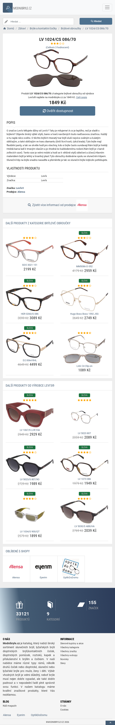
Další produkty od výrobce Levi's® (30, 385)
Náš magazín (10, 705)
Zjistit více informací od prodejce (57, 205)
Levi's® (20, 188)
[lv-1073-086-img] (84, 465)
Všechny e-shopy (68, 655)
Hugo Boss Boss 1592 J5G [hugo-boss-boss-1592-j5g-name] (84, 313)
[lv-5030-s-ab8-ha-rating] (84, 499)
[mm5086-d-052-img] (84, 252)
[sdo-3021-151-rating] (30, 238)
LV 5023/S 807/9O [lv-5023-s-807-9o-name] (29, 479)
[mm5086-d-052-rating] (84, 238)
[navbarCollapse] (107, 7)
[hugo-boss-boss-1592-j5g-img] (84, 299)
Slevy (63, 663)
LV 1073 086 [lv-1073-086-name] (84, 479)
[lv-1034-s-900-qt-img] (30, 515)
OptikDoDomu (39, 715)
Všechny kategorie (69, 647)
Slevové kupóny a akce (71, 643)
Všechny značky (68, 651)
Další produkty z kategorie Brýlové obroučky (38, 223)
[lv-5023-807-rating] (84, 400)
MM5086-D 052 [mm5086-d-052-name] (84, 266)
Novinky (64, 659)
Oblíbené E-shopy (18, 551)
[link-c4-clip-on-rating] (84, 333)
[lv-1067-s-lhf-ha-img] (30, 414)
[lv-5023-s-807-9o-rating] (30, 452)
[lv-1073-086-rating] (84, 452)
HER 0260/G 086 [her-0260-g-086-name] (29, 313)
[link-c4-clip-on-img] (84, 349)
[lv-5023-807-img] (84, 416)
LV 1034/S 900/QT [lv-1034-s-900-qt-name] (30, 531)
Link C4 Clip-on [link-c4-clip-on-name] (84, 366)
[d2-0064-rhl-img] (30, 346)
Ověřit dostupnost (57, 110)
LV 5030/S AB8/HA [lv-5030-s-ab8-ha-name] (84, 526)
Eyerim (21, 715)
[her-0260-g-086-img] (30, 299)
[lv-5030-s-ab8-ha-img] (84, 512)
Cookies (64, 709)
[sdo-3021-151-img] (30, 251)
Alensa (21, 191)
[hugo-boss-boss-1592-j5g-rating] (84, 286)
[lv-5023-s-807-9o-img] (30, 465)
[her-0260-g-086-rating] (30, 286)
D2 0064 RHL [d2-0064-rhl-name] (30, 360)
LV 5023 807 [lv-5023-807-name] (84, 433)
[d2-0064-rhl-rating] (30, 333)
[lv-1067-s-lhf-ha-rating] (30, 400)
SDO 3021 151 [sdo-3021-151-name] (29, 264)
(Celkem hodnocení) (57, 47)
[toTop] (110, 723)
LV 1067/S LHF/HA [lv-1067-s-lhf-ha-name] (30, 430)
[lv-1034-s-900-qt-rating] (30, 499)
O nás (63, 705)
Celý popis (81, 97)
